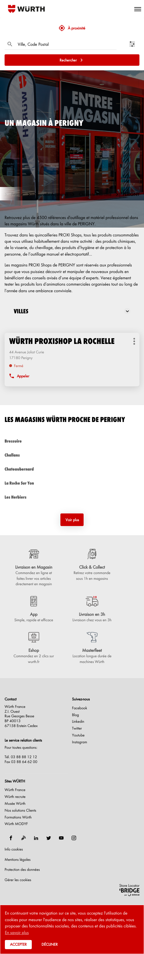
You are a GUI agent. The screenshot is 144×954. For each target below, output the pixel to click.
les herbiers (72, 497)
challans (72, 455)
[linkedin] (36, 838)
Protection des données (22, 869)
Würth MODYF (16, 823)
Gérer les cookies (18, 879)
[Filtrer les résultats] (134, 44)
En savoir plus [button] (17, 932)
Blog (75, 715)
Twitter (77, 728)
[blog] (23, 838)
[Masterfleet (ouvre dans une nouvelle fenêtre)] (92, 648)
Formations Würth (18, 817)
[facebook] (11, 838)
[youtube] (61, 838)
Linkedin (78, 721)
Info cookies (14, 849)
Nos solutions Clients (20, 810)
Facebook (79, 708)
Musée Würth (15, 803)
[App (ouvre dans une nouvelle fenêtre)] (33, 609)
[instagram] (74, 838)
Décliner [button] (50, 944)
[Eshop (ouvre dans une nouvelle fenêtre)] (33, 648)
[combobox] (66, 44)
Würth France (15, 789)
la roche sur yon (72, 483)
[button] (137, 8)
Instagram (79, 742)
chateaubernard (72, 469)
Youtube (78, 735)
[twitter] (48, 838)
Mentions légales (18, 859)
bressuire (72, 441)
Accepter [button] (18, 944)
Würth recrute (15, 796)
